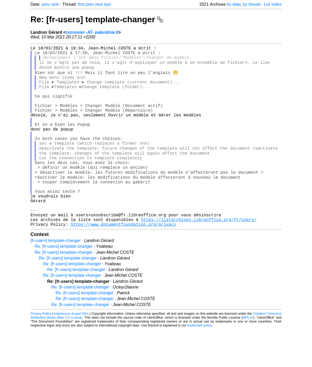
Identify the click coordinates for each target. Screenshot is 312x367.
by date (233, 4)
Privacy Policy (41, 351)
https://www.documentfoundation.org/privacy (123, 262)
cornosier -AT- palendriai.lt (92, 32)
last (107, 4)
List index (273, 4)
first (81, 4)
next (55, 4)
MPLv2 (248, 355)
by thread (251, 4)
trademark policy (199, 363)
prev (46, 4)
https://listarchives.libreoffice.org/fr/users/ (199, 256)
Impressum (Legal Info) (71, 351)
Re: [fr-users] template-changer (97, 19)
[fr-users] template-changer (56, 278)
